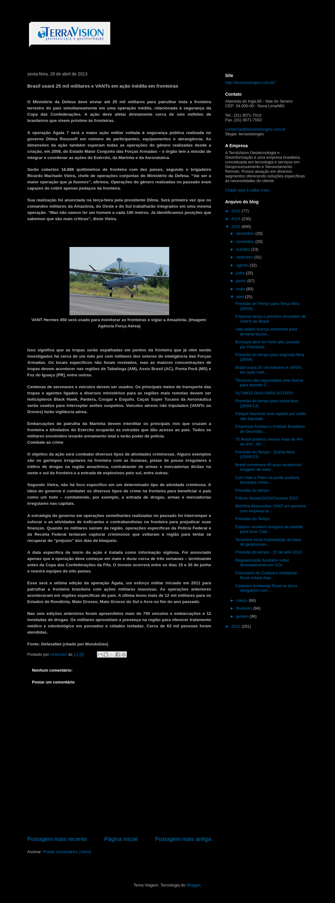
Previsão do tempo (252, 490)
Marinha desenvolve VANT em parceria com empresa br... (270, 508)
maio (241, 289)
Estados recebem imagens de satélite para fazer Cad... (269, 529)
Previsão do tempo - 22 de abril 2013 (268, 552)
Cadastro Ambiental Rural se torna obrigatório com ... (266, 588)
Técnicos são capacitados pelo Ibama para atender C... (269, 383)
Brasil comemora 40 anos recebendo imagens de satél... (268, 467)
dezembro (245, 233)
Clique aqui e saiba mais (247, 190)
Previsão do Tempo (252, 518)
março (242, 600)
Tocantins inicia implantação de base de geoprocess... (268, 542)
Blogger (193, 885)
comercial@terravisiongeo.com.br (255, 129)
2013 (237, 226)
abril (240, 296)
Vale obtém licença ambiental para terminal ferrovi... (266, 331)
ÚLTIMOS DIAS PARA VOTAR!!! (264, 393)
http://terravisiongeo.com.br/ (250, 82)
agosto (243, 265)
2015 (237, 211)
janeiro (243, 616)
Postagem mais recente (57, 839)
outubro (243, 249)
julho (241, 273)
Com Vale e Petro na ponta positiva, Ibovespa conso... (267, 480)
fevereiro (244, 608)
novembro (245, 241)
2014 (237, 218)
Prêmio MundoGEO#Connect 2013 (266, 498)
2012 (237, 626)
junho (241, 280)
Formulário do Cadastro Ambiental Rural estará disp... (266, 575)
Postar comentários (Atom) (67, 851)
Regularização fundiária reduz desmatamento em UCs (262, 562)
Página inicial (120, 839)
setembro (245, 257)
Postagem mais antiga (183, 839)
